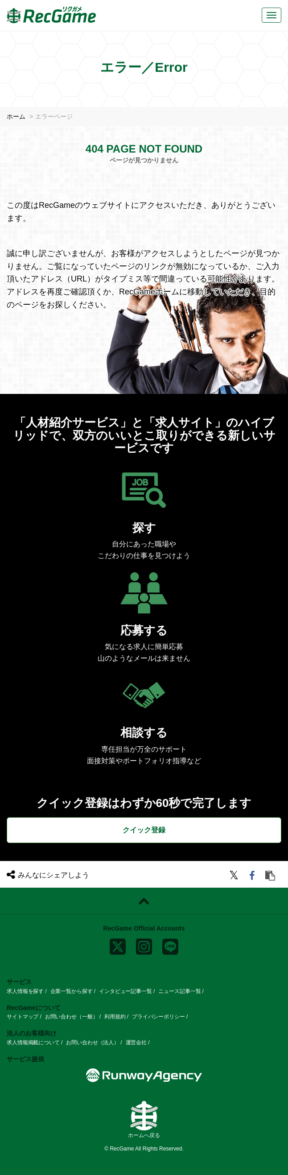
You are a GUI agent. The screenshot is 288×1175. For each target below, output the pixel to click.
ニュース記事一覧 (179, 991)
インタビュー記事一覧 (125, 991)
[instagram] (144, 945)
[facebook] (253, 876)
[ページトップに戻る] (144, 900)
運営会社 (136, 1042)
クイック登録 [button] (144, 829)
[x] (118, 945)
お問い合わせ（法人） (92, 1042)
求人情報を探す (25, 991)
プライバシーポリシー (158, 1017)
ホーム (16, 116)
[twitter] (235, 876)
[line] (170, 945)
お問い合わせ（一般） (71, 1017)
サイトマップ (22, 1017)
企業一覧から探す (71, 991)
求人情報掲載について (33, 1042)
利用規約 (115, 1017)
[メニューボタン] (271, 15)
